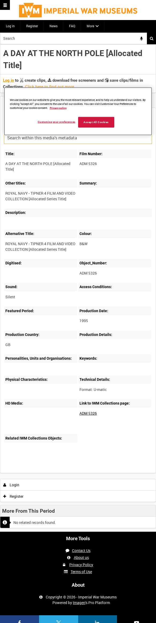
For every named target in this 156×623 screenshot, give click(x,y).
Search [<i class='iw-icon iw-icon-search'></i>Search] (151, 38)
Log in (10, 26)
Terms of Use (81, 571)
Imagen (79, 602)
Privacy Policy (81, 564)
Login (11, 484)
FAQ (72, 26)
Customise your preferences (56, 121)
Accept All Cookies (96, 121)
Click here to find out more (49, 86)
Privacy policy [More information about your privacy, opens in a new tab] (58, 107)
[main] (78, 288)
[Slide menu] (5, 5)
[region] (78, 111)
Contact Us (81, 550)
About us (81, 557)
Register (32, 26)
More (90, 26)
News (54, 26)
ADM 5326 (88, 413)
